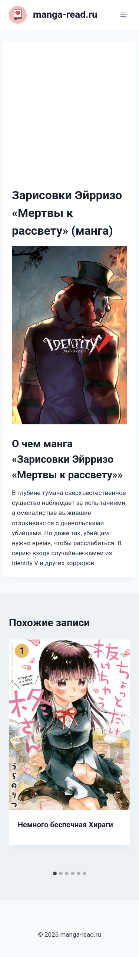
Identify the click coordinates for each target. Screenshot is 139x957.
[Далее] (116, 753)
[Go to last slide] (22, 753)
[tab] (55, 873)
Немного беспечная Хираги (65, 824)
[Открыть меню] (123, 14)
